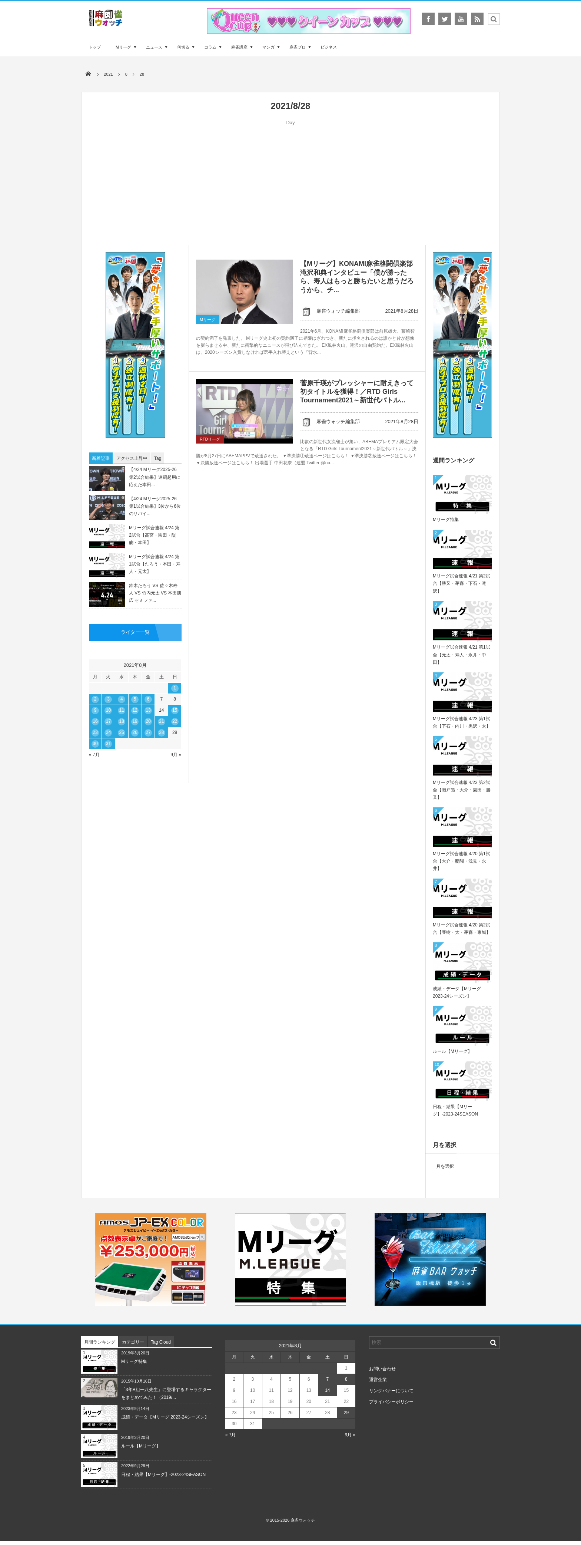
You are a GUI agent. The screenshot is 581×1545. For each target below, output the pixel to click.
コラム (210, 47)
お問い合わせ (382, 1368)
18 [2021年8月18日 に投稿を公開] (121, 721)
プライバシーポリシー (391, 1401)
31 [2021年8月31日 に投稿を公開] (108, 743)
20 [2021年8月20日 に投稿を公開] (148, 721)
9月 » (175, 754)
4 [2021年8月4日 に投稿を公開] (121, 699)
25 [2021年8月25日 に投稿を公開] (121, 732)
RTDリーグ (210, 439)
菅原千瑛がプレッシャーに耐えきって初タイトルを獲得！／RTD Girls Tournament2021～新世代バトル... (357, 391)
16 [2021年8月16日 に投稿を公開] (95, 721)
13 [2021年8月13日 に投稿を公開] (148, 710)
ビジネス (329, 47)
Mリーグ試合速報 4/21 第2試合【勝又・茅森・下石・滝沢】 (461, 583)
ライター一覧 (135, 632)
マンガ (268, 47)
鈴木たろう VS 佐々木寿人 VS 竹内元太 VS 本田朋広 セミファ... (155, 593)
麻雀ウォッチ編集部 (330, 311)
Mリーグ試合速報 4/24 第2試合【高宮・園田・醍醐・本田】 (154, 535)
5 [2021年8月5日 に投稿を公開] (135, 699)
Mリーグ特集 (446, 519)
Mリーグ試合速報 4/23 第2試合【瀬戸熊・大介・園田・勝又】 (462, 790)
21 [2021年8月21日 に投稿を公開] (161, 721)
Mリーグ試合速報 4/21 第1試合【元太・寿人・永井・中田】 (461, 655)
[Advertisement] (290, 182)
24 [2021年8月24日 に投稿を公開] (108, 732)
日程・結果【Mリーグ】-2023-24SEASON (163, 1474)
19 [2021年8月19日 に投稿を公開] (134, 721)
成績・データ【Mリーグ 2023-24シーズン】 (165, 1417)
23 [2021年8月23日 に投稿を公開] (95, 732)
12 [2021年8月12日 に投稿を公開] (134, 710)
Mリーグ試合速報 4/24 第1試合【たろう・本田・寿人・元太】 (154, 564)
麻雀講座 (239, 47)
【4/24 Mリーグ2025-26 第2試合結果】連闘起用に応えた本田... (154, 477)
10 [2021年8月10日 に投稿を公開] (108, 710)
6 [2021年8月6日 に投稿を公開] (148, 699)
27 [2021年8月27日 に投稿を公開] (148, 732)
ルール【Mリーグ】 (452, 1051)
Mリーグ (123, 47)
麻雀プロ (297, 47)
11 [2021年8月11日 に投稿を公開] (121, 710)
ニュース (154, 47)
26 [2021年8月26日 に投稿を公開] (134, 732)
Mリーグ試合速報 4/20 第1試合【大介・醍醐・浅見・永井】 (461, 861)
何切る (183, 47)
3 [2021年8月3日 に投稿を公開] (108, 699)
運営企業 (378, 1379)
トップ (95, 47)
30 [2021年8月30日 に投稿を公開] (95, 743)
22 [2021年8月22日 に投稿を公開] (174, 721)
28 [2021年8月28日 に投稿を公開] (161, 732)
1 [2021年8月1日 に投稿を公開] (174, 688)
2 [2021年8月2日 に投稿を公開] (95, 699)
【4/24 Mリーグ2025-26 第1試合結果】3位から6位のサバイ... (155, 506)
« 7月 (94, 754)
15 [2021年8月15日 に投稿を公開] (174, 710)
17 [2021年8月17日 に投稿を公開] (108, 721)
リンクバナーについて (391, 1390)
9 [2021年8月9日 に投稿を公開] (95, 710)
